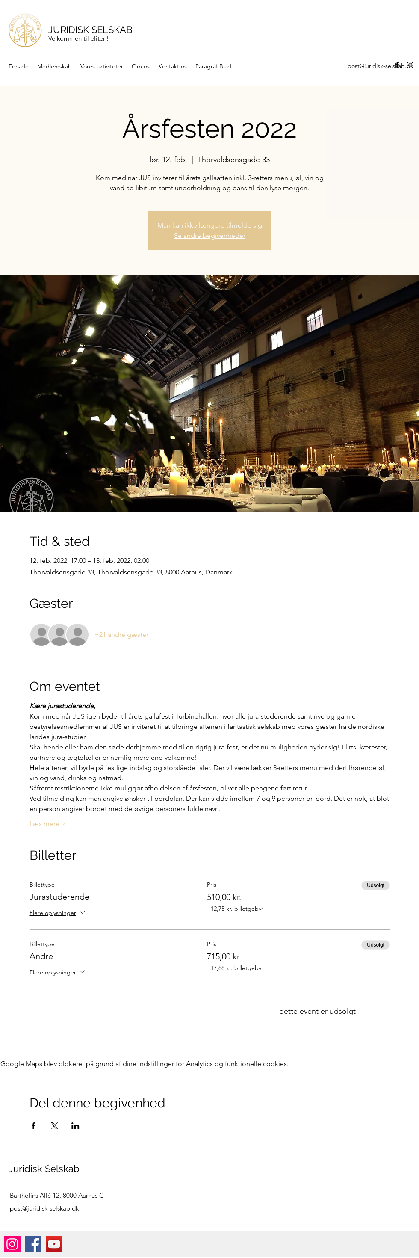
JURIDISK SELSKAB (90, 29)
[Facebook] (397, 65)
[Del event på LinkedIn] (75, 1125)
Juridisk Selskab (44, 1168)
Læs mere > (48, 824)
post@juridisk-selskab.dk (44, 1208)
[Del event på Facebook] (34, 1125)
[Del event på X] (54, 1125)
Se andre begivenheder (209, 235)
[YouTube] (54, 1244)
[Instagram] (410, 65)
